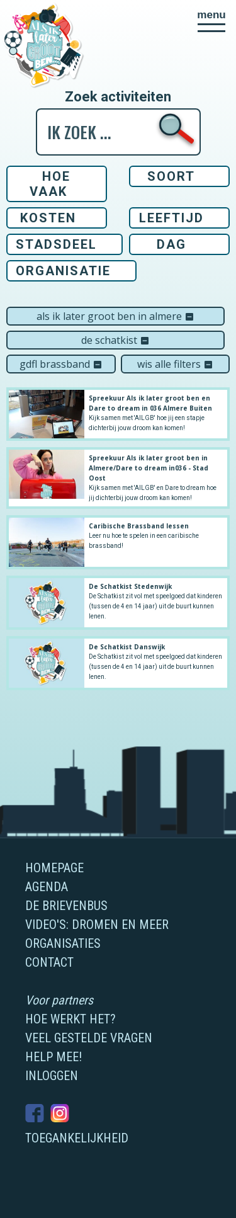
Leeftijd (171, 217)
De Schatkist (115, 340)
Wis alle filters (175, 364)
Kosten (48, 217)
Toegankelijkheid (76, 1138)
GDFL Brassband (61, 364)
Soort (171, 176)
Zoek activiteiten (118, 97)
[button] (211, 21)
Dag (171, 244)
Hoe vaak (50, 184)
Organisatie (63, 270)
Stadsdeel (56, 244)
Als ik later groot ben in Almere (115, 316)
